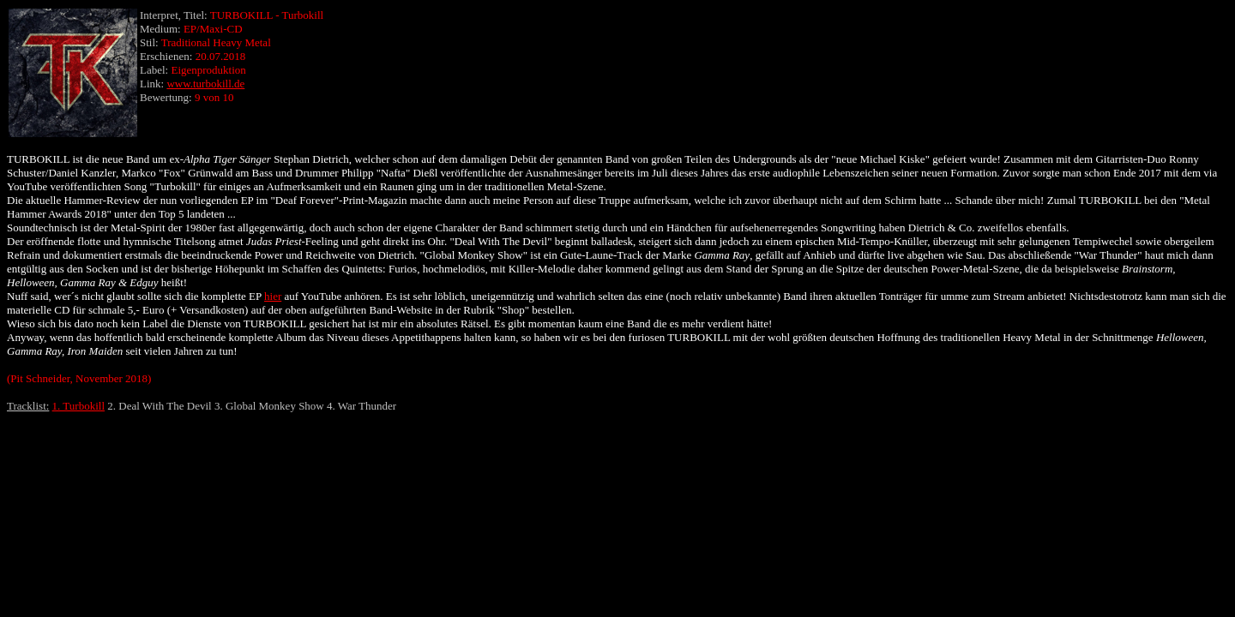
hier (272, 296)
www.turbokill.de (205, 83)
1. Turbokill (78, 405)
